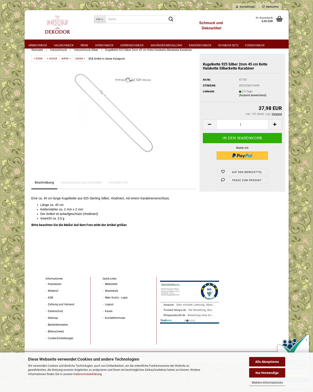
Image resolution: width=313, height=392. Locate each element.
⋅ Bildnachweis (55, 343)
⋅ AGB (49, 309)
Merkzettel (270, 6)
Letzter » (80, 70)
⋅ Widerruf (52, 302)
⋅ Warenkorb (110, 302)
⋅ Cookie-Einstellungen (59, 350)
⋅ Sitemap (52, 329)
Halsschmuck (64, 45)
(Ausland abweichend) (252, 107)
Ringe (84, 45)
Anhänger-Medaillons (166, 45)
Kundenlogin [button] (245, 6)
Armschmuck (37, 45)
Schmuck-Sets (228, 45)
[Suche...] (99, 19)
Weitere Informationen (267, 382)
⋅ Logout (108, 316)
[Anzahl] (242, 136)
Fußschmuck (255, 45)
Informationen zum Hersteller (81, 194)
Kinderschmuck (200, 45)
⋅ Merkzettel (110, 295)
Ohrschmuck (104, 45)
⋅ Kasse (107, 322)
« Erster (38, 70)
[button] (209, 136)
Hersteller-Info (118, 194)
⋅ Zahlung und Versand (60, 316)
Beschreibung (44, 194)
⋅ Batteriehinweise (57, 336)
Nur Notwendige (267, 373)
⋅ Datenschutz (54, 322)
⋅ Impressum (54, 295)
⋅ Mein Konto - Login (115, 309)
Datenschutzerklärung (87, 374)
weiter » (66, 70)
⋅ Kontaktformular (114, 329)
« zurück (52, 70)
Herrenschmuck (132, 45)
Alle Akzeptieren (267, 362)
